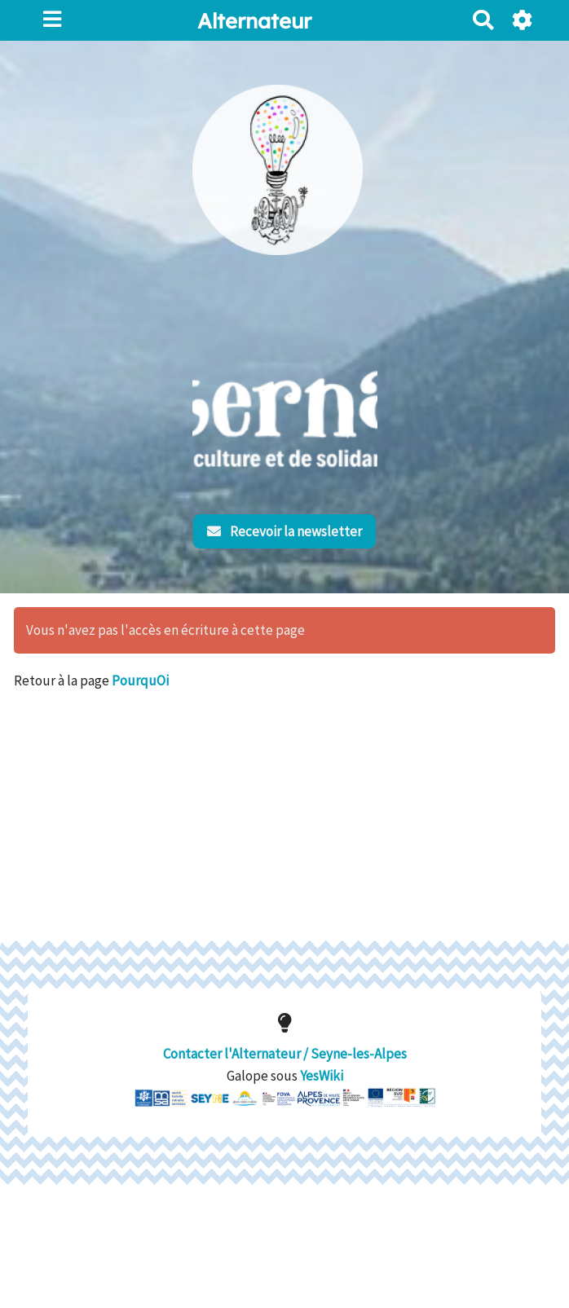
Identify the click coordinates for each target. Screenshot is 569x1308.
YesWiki (321, 1061)
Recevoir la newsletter (285, 531)
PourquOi (140, 680)
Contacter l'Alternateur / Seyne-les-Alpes (285, 1038)
